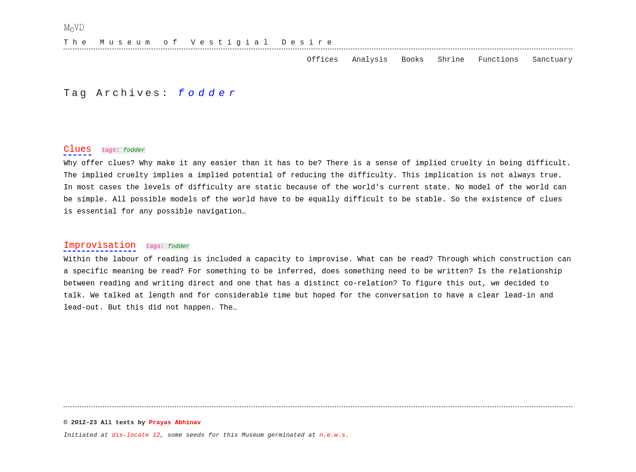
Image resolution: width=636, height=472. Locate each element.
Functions (498, 60)
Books (412, 60)
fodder (134, 150)
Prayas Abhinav (175, 422)
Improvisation (100, 245)
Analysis (370, 60)
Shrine (451, 60)
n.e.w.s (332, 435)
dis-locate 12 (136, 435)
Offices (322, 60)
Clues (77, 149)
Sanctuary (552, 60)
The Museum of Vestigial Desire (200, 43)
